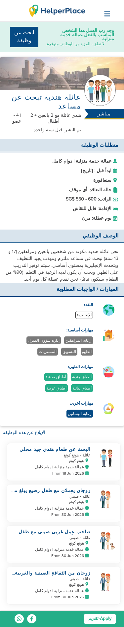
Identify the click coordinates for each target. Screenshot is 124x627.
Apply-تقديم (99, 618)
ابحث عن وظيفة (24, 37)
